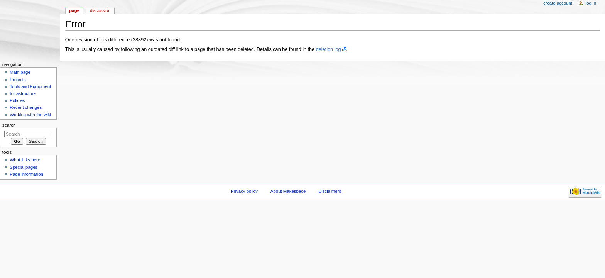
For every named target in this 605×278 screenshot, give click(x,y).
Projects (17, 79)
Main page (20, 72)
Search (9, 125)
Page (74, 10)
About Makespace (288, 191)
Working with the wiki (30, 114)
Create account (557, 3)
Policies (17, 100)
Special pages (23, 167)
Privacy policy (244, 191)
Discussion (100, 10)
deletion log (328, 49)
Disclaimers (329, 191)
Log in (591, 3)
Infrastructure (22, 93)
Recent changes (26, 107)
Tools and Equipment (30, 86)
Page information (26, 174)
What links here (25, 160)
